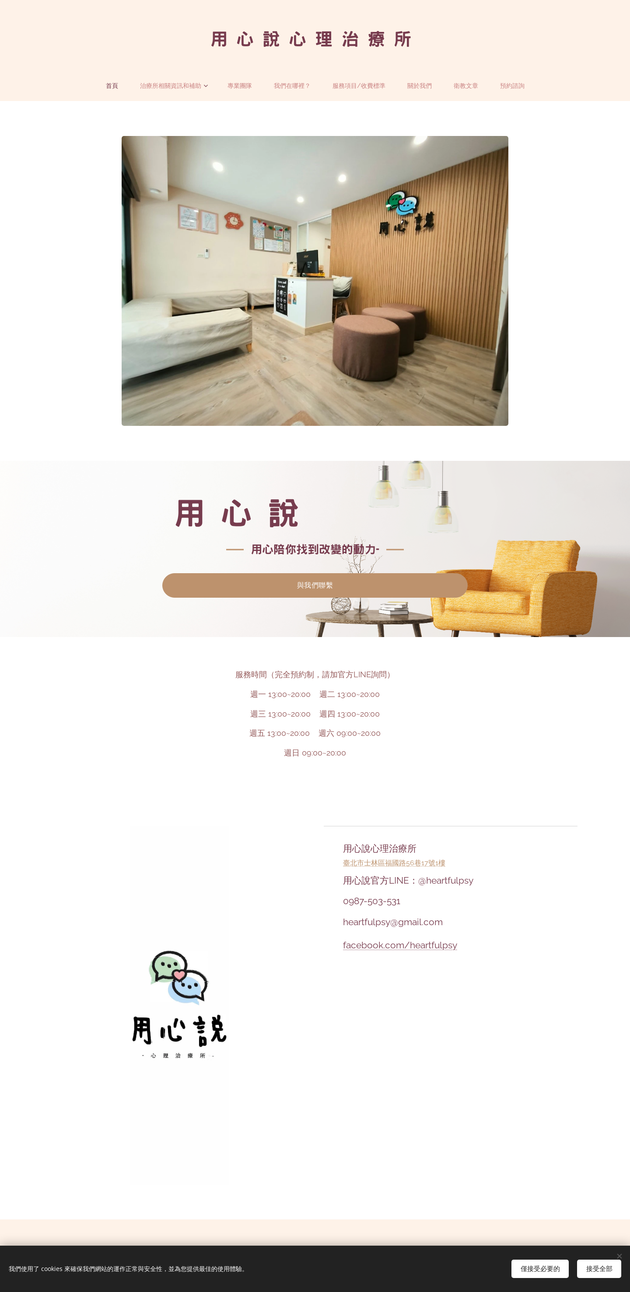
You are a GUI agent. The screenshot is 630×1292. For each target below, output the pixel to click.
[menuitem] (110, 86)
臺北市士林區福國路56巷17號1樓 (394, 863)
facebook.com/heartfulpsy (400, 945)
